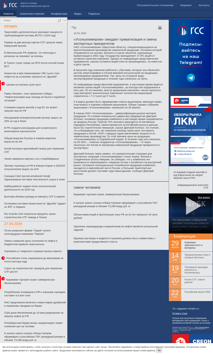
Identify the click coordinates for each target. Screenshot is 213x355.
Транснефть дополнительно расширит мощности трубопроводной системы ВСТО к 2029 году (33, 34)
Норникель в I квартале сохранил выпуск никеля (32, 251)
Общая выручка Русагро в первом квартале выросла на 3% (30, 140)
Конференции (59, 13)
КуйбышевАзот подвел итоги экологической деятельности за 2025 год (30, 188)
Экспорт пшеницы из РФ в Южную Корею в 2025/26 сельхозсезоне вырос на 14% (34, 167)
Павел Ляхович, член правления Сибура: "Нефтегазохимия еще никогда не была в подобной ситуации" (34, 97)
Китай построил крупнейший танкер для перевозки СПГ (34, 150)
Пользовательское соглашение (155, 5)
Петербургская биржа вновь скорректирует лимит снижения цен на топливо (33, 324)
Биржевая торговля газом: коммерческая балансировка (29, 281)
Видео (78, 13)
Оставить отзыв (179, 313)
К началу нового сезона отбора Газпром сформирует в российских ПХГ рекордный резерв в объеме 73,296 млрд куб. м (34, 336)
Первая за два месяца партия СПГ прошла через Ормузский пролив (33, 44)
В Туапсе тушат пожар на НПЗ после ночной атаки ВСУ (34, 64)
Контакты (204, 5)
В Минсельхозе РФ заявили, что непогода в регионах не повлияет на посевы (30, 54)
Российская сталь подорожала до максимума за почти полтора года (33, 260)
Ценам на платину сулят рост (23, 84)
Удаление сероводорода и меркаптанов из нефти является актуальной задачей (116, 228)
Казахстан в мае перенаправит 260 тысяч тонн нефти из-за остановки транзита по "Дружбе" (32, 75)
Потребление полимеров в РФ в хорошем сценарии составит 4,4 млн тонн (34, 294)
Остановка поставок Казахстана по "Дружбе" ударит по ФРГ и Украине (35, 205)
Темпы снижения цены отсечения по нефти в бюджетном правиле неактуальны (30, 242)
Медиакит (186, 5)
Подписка (94, 13)
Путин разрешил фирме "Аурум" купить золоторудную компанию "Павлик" (27, 232)
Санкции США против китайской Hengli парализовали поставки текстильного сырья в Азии (34, 178)
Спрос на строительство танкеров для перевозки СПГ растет (33, 270)
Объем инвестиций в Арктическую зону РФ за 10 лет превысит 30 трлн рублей (115, 216)
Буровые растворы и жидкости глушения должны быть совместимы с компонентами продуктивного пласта (115, 240)
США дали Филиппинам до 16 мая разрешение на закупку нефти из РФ (33, 314)
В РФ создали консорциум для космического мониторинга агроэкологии (30, 129)
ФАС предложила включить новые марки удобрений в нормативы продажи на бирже (35, 304)
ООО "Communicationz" (202, 327)
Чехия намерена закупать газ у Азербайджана (31, 158)
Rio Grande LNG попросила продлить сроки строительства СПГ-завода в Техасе (30, 215)
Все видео (204, 197)
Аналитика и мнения (32, 13)
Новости (8, 13)
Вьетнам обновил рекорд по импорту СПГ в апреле (34, 196)
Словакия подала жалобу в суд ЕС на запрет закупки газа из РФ (30, 109)
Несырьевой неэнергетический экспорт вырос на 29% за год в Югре (33, 119)
